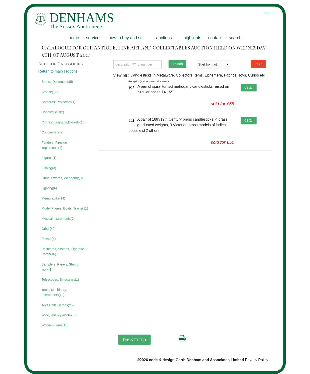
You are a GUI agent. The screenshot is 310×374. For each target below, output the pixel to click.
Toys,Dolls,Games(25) (58, 305)
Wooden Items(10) (55, 325)
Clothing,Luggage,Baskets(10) (63, 122)
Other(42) (49, 229)
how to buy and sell (126, 37)
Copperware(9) (52, 132)
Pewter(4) (49, 239)
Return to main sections (58, 71)
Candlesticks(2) (53, 112)
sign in (269, 13)
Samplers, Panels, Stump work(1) (60, 266)
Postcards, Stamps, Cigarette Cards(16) (63, 251)
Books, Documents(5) (57, 82)
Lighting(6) (49, 188)
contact (215, 37)
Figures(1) (49, 158)
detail (248, 87)
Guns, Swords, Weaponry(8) (62, 178)
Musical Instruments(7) (58, 218)
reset (258, 64)
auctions (164, 37)
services (94, 37)
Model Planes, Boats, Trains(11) (65, 208)
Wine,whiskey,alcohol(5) (59, 315)
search (235, 37)
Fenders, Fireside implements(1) (54, 145)
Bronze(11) (50, 92)
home (74, 37)
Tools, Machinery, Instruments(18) (54, 292)
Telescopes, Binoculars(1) (60, 279)
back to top (134, 339)
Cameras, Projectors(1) (58, 102)
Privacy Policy (256, 360)
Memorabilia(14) (53, 198)
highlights (192, 37)
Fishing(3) (49, 168)
